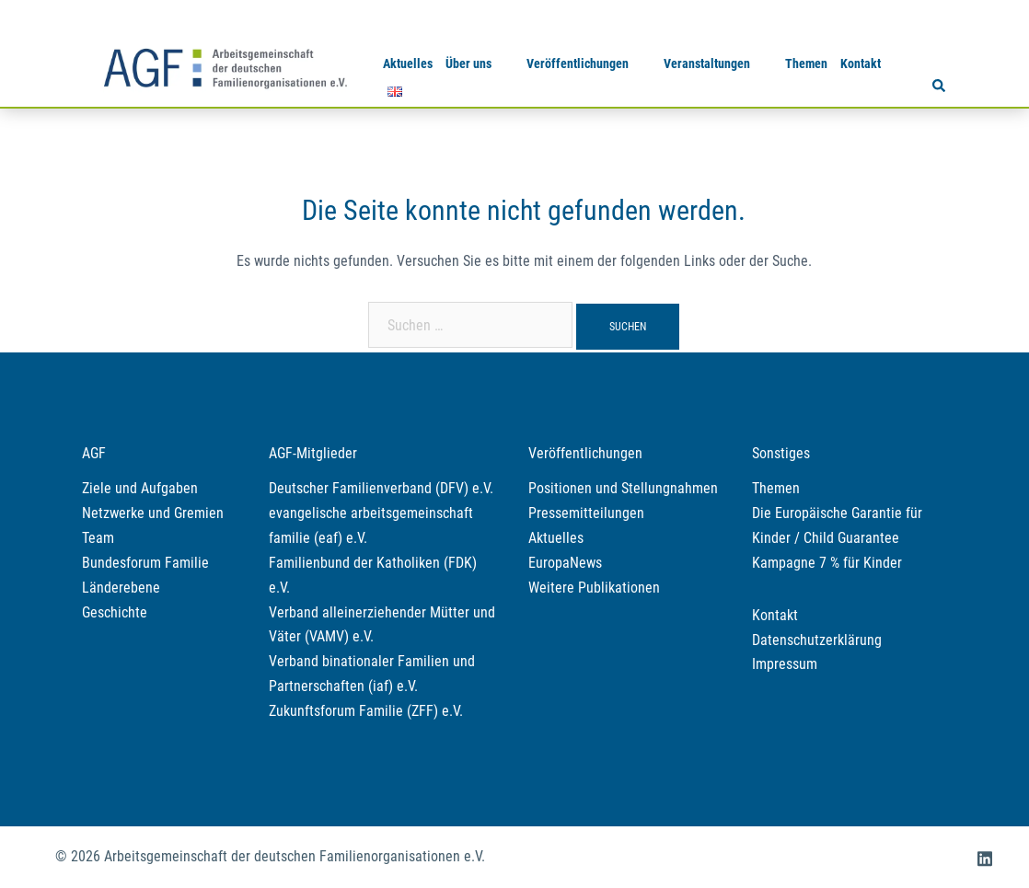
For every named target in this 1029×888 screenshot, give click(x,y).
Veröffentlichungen (577, 63)
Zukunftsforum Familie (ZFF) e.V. (366, 711)
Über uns (468, 63)
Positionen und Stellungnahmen (623, 488)
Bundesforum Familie (145, 562)
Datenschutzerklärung (817, 640)
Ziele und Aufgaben (140, 488)
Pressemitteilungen (586, 513)
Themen (806, 63)
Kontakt (860, 63)
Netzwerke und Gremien (153, 513)
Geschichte (114, 612)
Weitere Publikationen (594, 587)
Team (98, 538)
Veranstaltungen (707, 63)
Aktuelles (408, 63)
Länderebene (121, 587)
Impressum (784, 664)
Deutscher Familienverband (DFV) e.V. (381, 488)
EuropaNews (565, 562)
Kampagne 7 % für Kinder (827, 562)
